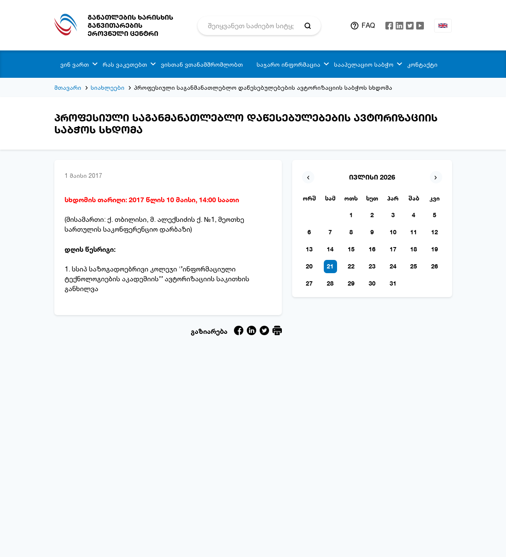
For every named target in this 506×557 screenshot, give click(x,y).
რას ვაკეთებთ (125, 64)
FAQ (368, 25)
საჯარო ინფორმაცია (288, 64)
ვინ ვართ (74, 64)
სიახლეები (107, 87)
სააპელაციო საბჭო (364, 64)
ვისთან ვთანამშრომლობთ (202, 64)
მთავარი (67, 87)
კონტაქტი (422, 64)
